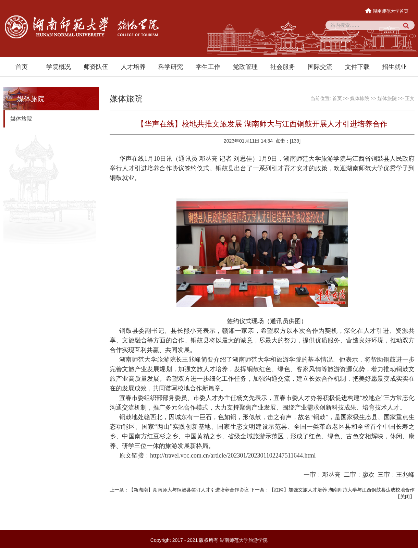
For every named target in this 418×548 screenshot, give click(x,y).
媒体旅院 (21, 119)
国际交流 (320, 66)
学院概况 (58, 66)
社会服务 (282, 66)
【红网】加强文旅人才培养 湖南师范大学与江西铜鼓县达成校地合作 (342, 489)
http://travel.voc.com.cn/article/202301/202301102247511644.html (233, 455)
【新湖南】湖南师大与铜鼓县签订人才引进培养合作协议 (189, 489)
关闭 (405, 496)
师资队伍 (96, 66)
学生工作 (208, 66)
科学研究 (170, 66)
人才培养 (133, 66)
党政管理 (245, 66)
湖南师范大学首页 (387, 11)
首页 (21, 66)
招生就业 (394, 66)
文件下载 (357, 66)
